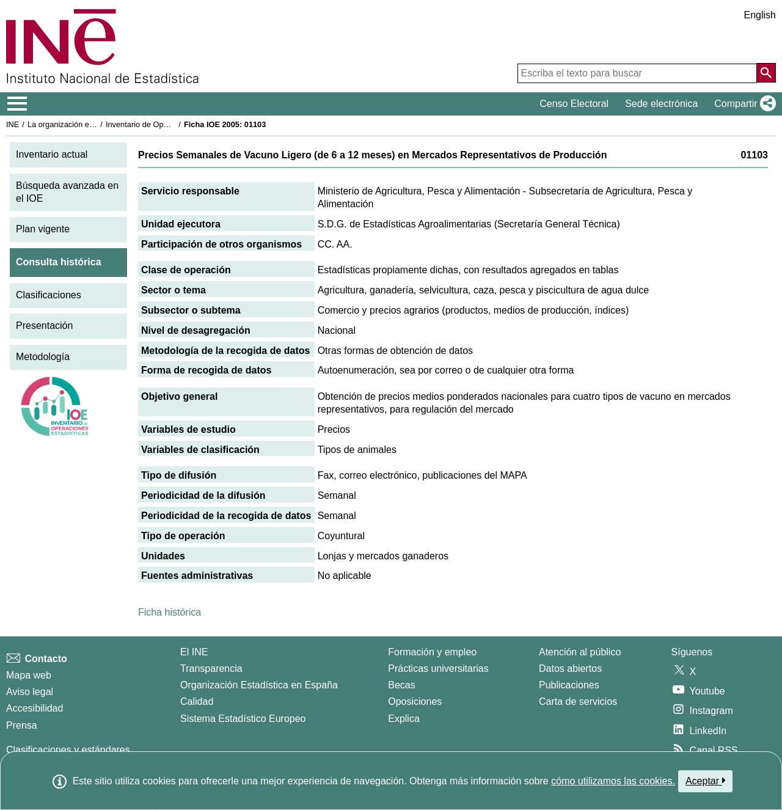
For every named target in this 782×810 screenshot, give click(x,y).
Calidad (196, 701)
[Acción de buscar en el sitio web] (766, 73)
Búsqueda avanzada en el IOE (67, 192)
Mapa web (28, 675)
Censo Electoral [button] (573, 103)
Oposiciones (415, 701)
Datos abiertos (570, 668)
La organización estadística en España (94, 124)
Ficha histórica (169, 612)
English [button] (760, 15)
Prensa (21, 725)
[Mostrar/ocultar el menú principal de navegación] (17, 104)
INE (12, 124)
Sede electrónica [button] (661, 103)
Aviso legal (29, 692)
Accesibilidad (34, 708)
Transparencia (211, 668)
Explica (404, 718)
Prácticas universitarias (438, 668)
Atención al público (580, 652)
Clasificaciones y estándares (68, 750)
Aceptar (705, 780)
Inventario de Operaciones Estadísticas (174, 124)
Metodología (43, 357)
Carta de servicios (578, 701)
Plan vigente (43, 229)
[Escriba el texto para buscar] (637, 73)
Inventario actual (51, 154)
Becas (401, 685)
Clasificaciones (48, 295)
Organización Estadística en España (259, 685)
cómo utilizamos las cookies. (613, 781)
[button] (742, 104)
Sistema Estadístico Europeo (242, 718)
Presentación (44, 325)
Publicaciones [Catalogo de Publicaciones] (569, 685)
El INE (194, 652)
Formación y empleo (432, 652)
